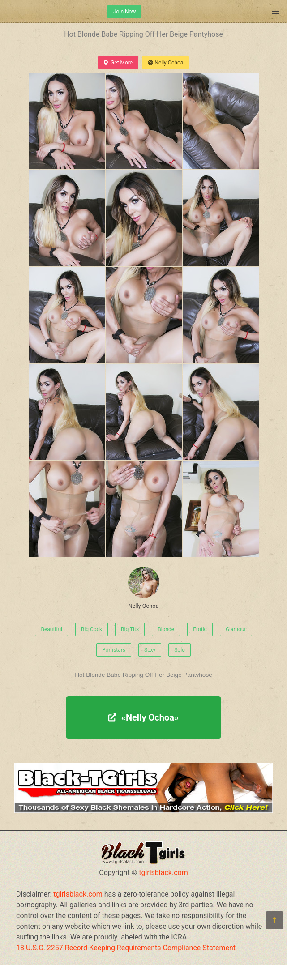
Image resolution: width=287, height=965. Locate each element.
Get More (118, 63)
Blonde (166, 629)
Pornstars (113, 650)
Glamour (236, 629)
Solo (179, 650)
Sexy (149, 650)
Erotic (200, 629)
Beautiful (51, 629)
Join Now (124, 12)
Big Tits (130, 629)
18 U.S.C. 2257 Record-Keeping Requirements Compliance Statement (126, 948)
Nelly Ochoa (165, 63)
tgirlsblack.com (163, 872)
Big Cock (91, 629)
